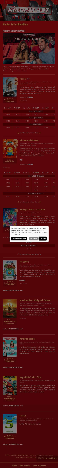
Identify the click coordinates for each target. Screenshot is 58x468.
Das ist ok (43, 238)
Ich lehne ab (34, 238)
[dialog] (29, 234)
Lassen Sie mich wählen (19, 238)
